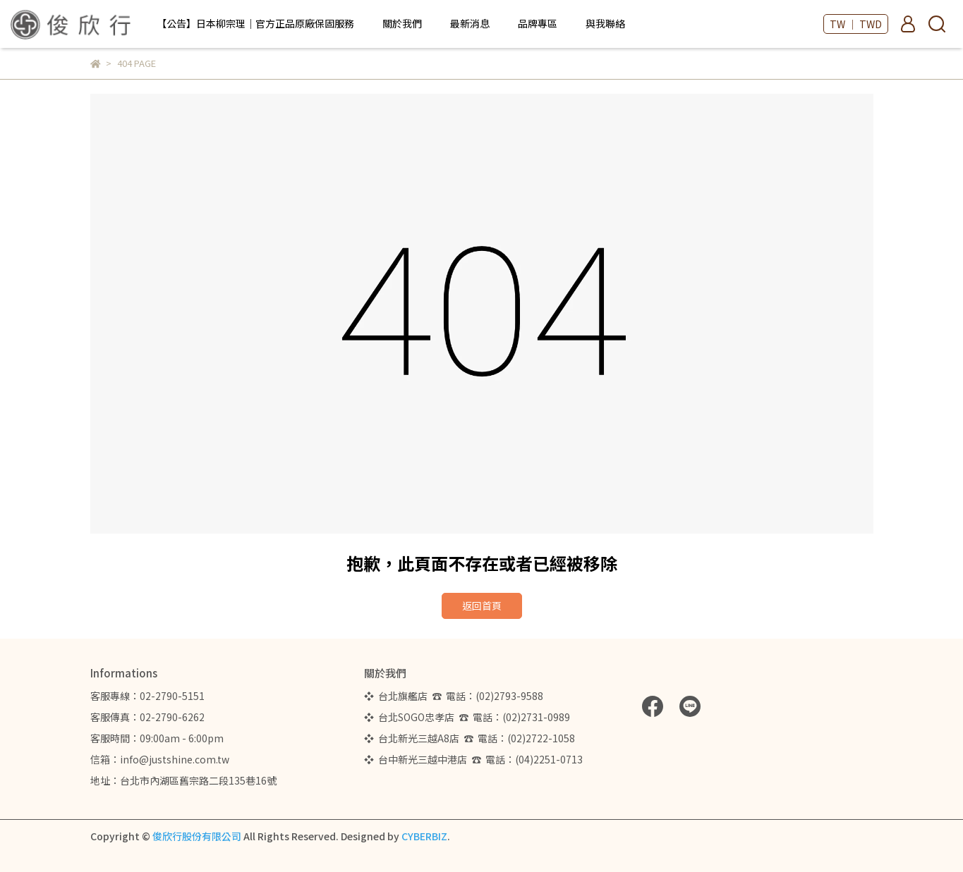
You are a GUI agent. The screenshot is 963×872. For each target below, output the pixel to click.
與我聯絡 (605, 23)
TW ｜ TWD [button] (856, 24)
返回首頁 (482, 605)
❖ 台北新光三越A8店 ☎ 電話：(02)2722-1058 (469, 738)
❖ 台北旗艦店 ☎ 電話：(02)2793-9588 (455, 696)
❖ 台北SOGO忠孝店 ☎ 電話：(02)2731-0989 (467, 717)
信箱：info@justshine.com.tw (159, 759)
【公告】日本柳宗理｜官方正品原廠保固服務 (255, 23)
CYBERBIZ (424, 836)
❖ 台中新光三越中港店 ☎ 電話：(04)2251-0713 (473, 759)
